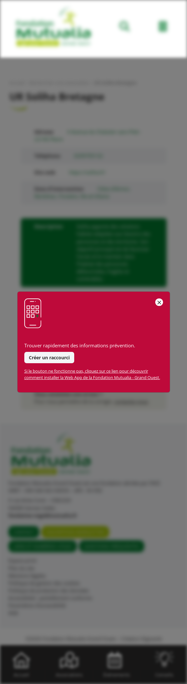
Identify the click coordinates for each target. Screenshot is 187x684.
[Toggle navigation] (163, 27)
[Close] (159, 302)
